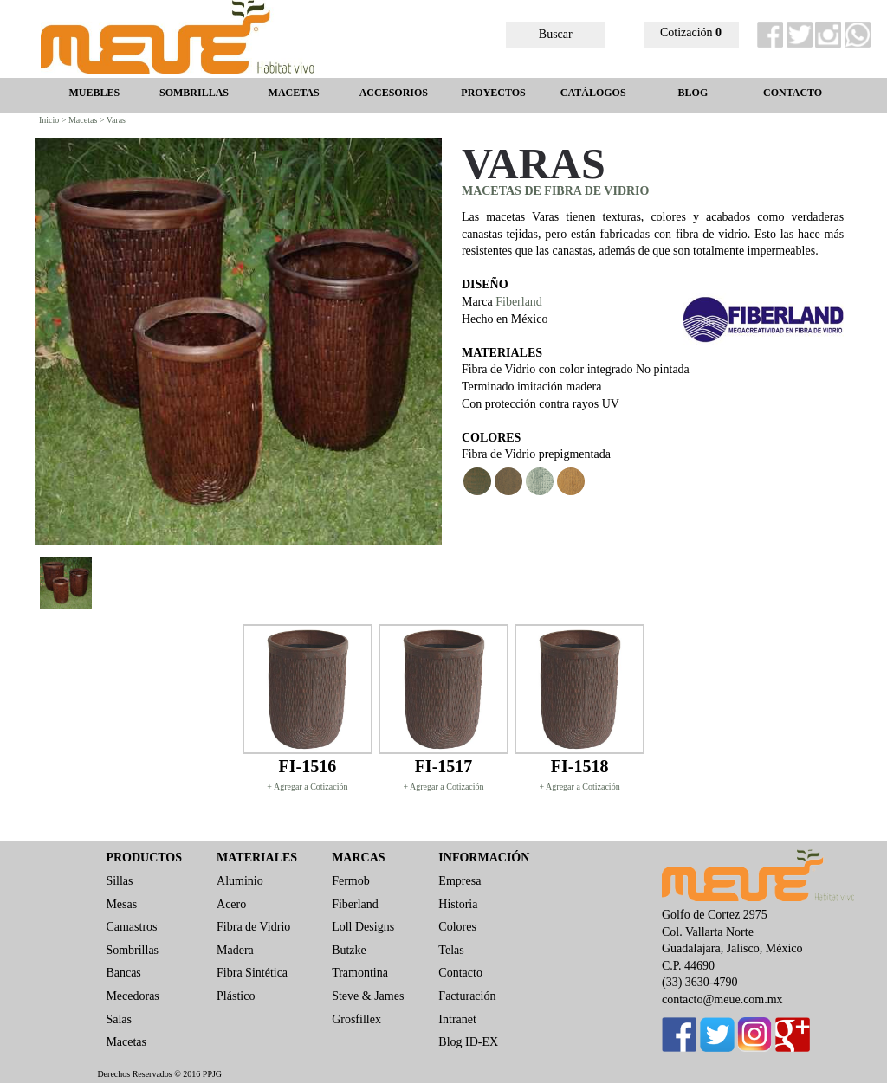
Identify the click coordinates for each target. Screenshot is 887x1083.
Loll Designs (363, 926)
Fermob (351, 880)
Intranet (457, 1019)
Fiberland (518, 301)
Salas (119, 1019)
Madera (235, 950)
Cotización (691, 32)
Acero (231, 904)
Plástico (236, 996)
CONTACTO (792, 93)
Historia (457, 904)
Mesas (121, 904)
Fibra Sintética (252, 972)
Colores (457, 926)
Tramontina (360, 972)
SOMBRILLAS (194, 93)
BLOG (693, 93)
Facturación (466, 996)
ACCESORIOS (393, 93)
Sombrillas (132, 950)
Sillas (119, 880)
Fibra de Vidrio (253, 926)
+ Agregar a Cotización (307, 786)
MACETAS (294, 93)
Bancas (123, 972)
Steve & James (368, 996)
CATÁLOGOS (593, 93)
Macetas (126, 1041)
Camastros (131, 926)
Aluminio (240, 880)
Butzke (349, 950)
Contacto (460, 972)
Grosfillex (356, 1019)
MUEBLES (94, 93)
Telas (450, 950)
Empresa (459, 880)
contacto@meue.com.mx (722, 999)
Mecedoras (132, 996)
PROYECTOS (493, 93)
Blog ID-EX (468, 1041)
